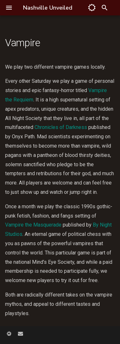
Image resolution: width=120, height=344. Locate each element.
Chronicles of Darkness (61, 127)
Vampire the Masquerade (33, 225)
